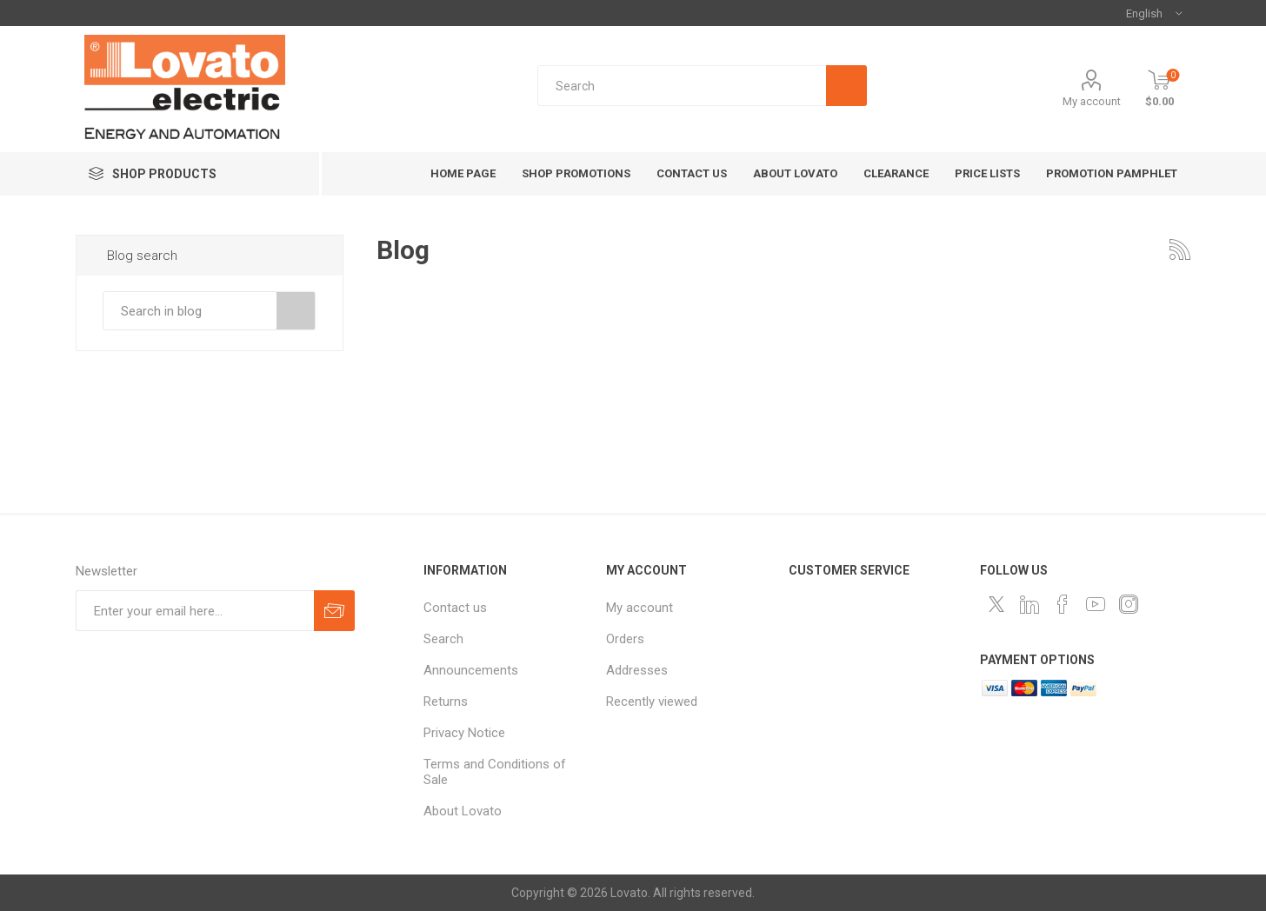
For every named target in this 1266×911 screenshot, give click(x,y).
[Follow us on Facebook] (1062, 604)
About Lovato (462, 811)
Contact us (455, 607)
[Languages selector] (1154, 13)
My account (1092, 101)
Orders (625, 639)
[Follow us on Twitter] (996, 604)
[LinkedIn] (1029, 604)
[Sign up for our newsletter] (194, 610)
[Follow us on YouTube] (1095, 604)
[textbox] (681, 85)
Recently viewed (651, 701)
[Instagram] (1129, 604)
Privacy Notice (464, 733)
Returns (445, 701)
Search (296, 310)
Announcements (470, 670)
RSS (1179, 249)
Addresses (637, 670)
